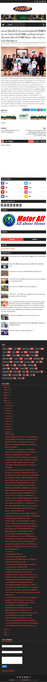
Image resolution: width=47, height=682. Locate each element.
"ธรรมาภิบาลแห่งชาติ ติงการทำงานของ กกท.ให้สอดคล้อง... (22, 623)
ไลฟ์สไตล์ (29, 44)
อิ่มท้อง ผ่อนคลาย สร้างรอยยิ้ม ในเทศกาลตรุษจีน (19, 531)
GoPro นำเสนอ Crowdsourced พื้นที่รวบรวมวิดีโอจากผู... (21, 444)
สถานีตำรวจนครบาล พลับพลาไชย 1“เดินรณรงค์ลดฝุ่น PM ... (22, 475)
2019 (5, 629)
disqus (37, 141)
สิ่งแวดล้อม (27, 362)
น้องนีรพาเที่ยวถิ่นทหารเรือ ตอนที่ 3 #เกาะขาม (18, 610)
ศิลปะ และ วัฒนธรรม (8, 378)
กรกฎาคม (8, 416)
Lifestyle (35, 44)
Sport (4, 365)
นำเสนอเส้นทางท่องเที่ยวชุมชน (14, 554)
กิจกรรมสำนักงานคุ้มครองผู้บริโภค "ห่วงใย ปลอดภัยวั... (20, 485)
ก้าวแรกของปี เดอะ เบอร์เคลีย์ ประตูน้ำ (16, 567)
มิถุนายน (8, 419)
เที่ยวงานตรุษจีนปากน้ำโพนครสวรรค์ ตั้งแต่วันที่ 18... (20, 541)
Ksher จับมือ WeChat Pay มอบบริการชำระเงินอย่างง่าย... (21, 490)
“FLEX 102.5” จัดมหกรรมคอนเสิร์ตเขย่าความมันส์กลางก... (21, 577)
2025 (5, 387)
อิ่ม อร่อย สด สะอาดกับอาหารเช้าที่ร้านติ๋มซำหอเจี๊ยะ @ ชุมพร (25, 271)
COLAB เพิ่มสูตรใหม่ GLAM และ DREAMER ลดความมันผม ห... (22, 488)
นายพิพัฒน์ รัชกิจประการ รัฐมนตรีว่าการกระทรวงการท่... (21, 574)
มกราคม (8, 432)
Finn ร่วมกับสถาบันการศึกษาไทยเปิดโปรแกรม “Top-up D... (22, 587)
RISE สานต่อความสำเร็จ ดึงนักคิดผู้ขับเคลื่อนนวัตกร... (20, 528)
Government (17, 362)
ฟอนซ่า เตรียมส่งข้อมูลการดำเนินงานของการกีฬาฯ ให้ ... (21, 480)
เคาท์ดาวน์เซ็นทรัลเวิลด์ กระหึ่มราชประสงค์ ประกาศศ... (21, 625)
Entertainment (37, 358)
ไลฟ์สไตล (31, 368)
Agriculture (5, 375)
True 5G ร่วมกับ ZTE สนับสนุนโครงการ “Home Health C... (21, 597)
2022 (5, 395)
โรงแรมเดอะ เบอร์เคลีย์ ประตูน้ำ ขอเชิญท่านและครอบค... (21, 546)
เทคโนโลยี (31, 352)
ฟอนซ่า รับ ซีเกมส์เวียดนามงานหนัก (15, 562)
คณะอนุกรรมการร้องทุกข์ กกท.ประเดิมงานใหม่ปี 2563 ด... (21, 590)
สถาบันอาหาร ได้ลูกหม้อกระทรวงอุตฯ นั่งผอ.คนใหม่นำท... (21, 526)
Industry (4, 368)
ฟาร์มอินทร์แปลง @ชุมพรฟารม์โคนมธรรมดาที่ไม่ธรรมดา (24, 315)
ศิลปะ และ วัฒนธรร (35, 371)
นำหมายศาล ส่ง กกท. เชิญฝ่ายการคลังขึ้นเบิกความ (19, 495)
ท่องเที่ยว (37, 349)
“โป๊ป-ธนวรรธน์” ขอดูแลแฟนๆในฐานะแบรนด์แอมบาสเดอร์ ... (23, 592)
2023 (5, 393)
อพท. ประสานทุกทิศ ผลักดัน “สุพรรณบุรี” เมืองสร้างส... (20, 508)
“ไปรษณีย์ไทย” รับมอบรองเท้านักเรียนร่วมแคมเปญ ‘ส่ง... (21, 465)
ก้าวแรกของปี (9, 551)
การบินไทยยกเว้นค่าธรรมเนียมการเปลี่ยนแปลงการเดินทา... (22, 460)
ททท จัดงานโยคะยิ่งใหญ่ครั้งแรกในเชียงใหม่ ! (18, 455)
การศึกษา (16, 358)
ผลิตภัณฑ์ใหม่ (26, 349)
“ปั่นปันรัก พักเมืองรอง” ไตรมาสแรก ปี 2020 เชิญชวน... (21, 536)
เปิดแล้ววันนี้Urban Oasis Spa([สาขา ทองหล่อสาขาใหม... (21, 439)
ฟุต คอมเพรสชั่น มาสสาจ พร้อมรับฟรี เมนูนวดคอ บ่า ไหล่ (21, 613)
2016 (5, 635)
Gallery (23, 371)
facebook (42, 141)
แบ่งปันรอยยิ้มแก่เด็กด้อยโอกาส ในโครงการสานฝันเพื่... (21, 585)
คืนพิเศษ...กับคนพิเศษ (11, 447)
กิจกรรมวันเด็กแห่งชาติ (11, 549)
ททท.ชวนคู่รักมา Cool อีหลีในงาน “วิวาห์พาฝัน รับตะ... (20, 503)
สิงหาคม (8, 413)
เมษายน (7, 424)
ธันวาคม (8, 403)
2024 (5, 390)
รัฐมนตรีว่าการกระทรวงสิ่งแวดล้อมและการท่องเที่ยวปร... (21, 452)
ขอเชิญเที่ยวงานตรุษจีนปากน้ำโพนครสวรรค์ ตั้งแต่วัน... (21, 544)
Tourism (14, 355)
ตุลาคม (7, 408)
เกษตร (32, 355)
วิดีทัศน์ (15, 371)
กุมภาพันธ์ (8, 429)
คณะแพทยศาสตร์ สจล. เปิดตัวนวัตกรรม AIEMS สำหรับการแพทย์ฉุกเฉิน (27, 256)
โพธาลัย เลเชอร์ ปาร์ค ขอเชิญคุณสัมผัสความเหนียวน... (21, 521)
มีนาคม (7, 427)
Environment (15, 375)
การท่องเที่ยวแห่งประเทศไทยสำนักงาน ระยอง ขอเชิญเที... (21, 539)
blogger (31, 141)
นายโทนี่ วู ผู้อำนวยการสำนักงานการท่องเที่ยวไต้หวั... (20, 449)
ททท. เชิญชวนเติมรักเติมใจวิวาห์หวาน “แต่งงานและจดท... (22, 506)
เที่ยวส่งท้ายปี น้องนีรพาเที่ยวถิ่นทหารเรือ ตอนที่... (19, 608)
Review (13, 368)
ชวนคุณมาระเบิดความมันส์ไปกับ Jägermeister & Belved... (21, 498)
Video (24, 375)
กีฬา (22, 352)
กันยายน (8, 411)
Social (37, 362)
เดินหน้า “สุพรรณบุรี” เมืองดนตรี (14, 511)
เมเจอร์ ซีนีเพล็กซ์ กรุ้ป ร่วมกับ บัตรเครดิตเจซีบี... (19, 615)
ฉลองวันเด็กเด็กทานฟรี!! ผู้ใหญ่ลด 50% (16, 605)
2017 (5, 632)
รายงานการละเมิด (8, 671)
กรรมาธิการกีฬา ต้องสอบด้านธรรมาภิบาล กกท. (18, 572)
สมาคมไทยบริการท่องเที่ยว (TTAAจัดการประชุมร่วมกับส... (21, 457)
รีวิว (12, 365)
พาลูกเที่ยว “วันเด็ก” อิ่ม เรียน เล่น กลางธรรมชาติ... (19, 600)
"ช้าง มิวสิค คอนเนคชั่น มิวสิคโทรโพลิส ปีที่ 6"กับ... (19, 580)
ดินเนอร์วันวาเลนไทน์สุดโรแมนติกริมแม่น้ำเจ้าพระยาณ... (21, 472)
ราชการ (5, 352)
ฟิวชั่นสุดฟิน (8, 467)
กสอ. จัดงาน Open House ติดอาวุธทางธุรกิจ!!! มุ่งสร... (20, 470)
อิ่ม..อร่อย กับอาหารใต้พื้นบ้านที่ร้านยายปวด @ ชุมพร (23, 286)
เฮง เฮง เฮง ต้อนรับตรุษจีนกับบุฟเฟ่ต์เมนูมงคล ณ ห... (20, 534)
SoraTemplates (17, 680)
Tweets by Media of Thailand (8, 249)
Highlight (12, 239)
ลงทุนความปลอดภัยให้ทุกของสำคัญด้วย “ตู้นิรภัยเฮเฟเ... (21, 620)
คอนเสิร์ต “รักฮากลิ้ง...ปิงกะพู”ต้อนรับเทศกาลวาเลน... (20, 442)
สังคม (13, 352)
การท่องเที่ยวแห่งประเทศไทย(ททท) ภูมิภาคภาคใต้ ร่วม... (21, 564)
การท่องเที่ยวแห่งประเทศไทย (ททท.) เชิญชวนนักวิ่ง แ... (20, 569)
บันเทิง (4, 355)
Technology (30, 365)
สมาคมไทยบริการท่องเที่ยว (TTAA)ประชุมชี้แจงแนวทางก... (21, 477)
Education (20, 365)
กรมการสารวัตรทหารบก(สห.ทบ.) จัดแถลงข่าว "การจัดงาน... (22, 500)
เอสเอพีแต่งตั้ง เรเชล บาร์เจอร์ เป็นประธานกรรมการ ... (20, 603)
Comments (35, 239)
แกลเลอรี (22, 368)
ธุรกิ (31, 375)
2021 (5, 398)
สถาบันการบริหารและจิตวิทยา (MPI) (15, 557)
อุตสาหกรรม (6, 362)
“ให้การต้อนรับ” (9, 434)
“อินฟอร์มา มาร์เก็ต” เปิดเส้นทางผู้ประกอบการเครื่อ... (20, 462)
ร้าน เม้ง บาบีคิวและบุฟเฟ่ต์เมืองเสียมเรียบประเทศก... (20, 483)
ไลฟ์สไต (20, 378)
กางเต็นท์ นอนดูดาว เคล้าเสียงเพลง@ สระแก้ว (21, 330)
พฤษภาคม (8, 421)
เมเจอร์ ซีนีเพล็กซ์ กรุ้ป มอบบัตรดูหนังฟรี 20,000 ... (19, 582)
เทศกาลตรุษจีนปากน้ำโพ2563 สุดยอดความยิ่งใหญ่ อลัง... (21, 559)
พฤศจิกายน (8, 405)
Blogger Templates (33, 680)
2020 (5, 400)
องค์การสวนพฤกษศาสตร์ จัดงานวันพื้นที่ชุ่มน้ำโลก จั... (20, 493)
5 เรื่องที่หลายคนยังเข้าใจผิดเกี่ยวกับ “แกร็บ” (17, 518)
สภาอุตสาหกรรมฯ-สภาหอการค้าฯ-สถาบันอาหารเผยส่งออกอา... (23, 516)
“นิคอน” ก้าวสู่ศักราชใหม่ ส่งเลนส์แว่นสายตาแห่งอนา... (21, 523)
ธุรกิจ (15, 349)
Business (26, 358)
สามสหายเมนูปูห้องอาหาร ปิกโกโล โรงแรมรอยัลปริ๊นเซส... (22, 437)
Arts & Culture (6, 371)
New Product (5, 358)
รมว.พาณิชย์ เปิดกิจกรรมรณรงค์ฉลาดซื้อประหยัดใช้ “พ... (21, 513)
